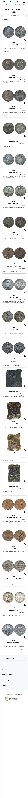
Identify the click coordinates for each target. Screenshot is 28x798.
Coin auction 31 (9, 4)
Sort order (6, 19)
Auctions (3, 4)
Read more (23, 616)
